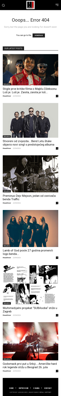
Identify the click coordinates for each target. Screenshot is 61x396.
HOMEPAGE (39, 35)
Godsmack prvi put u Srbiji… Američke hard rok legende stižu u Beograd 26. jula (30, 365)
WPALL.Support (45, 392)
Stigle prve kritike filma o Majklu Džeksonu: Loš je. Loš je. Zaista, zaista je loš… (30, 90)
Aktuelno (7, 84)
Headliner (7, 96)
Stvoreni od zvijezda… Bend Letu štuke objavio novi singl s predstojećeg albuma (28, 142)
